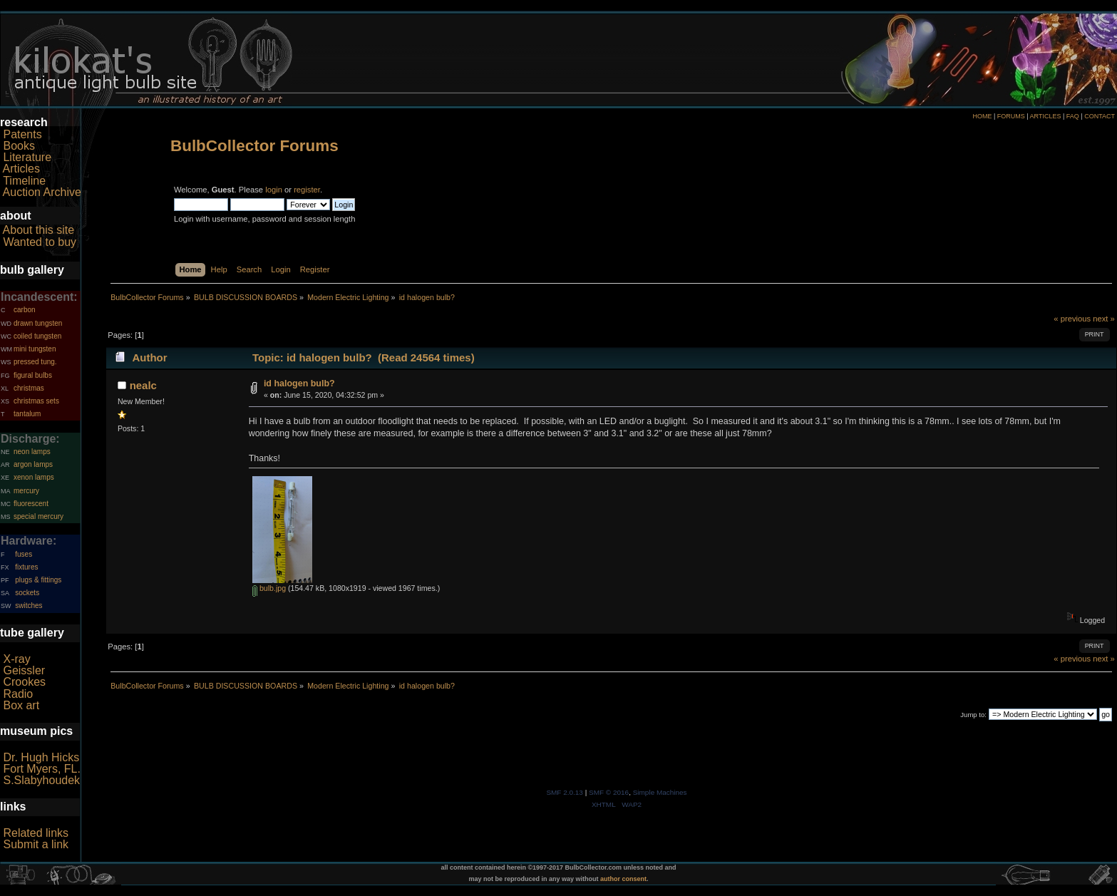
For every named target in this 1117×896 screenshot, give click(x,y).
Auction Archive (42, 192)
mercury (26, 491)
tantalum (27, 414)
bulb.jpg (269, 588)
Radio (18, 694)
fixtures (26, 567)
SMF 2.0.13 (564, 792)
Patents (22, 134)
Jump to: (973, 715)
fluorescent (31, 504)
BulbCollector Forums (254, 146)
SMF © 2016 (609, 792)
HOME (982, 116)
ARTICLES (1045, 116)
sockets (27, 593)
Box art (21, 705)
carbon (25, 310)
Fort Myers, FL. (41, 769)
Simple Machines (660, 792)
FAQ (1072, 116)
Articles (21, 169)
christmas (29, 388)
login (273, 189)
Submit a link (35, 844)
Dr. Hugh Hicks (41, 757)
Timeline (24, 181)
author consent (623, 878)
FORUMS (1011, 116)
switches (28, 605)
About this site (39, 230)
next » (1104, 318)
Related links (35, 833)
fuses (23, 554)
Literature (27, 157)
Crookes (24, 682)
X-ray (16, 659)
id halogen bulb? (299, 383)
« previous (1072, 318)
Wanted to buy (39, 242)
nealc (143, 385)
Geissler (24, 670)
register (307, 189)
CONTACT (1099, 116)
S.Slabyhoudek (41, 780)
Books (18, 146)
